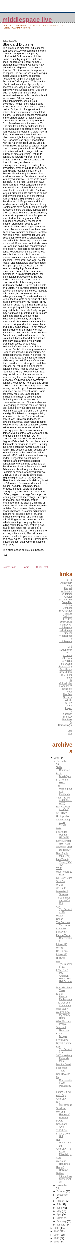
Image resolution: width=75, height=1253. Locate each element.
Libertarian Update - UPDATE (62, 835)
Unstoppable (62, 816)
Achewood (66, 591)
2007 (57, 757)
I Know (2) (61, 944)
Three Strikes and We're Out (63, 900)
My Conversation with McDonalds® (64, 1083)
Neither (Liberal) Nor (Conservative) (64, 1177)
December (62, 761)
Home (25, 567)
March (60, 1218)
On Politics (61, 951)
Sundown (61, 1108)
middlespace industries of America (65, 630)
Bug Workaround (64, 1103)
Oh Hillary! (61, 812)
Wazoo (59, 915)
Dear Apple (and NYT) (63, 854)
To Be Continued (63, 769)
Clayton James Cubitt (65, 598)
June (59, 1207)
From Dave (62, 1039)
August (61, 1201)
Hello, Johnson (67, 606)
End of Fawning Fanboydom (64, 996)
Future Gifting (63, 1092)
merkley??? (66, 624)
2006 (57, 1228)
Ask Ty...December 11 (64, 964)
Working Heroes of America (62, 1114)
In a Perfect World (62, 781)
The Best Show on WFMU (67, 697)
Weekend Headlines (63, 1162)
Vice (70, 733)
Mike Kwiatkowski (65, 648)
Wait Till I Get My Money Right (63, 1015)
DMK (58, 828)
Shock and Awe (61, 1125)
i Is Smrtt (60, 888)
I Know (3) (61, 932)
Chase (59, 919)
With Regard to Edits (64, 873)
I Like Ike (61, 928)
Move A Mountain (67, 654)
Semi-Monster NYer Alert (63, 842)
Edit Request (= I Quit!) (63, 808)
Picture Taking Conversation (64, 938)
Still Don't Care (64, 878)
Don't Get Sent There (64, 989)
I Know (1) (61, 954)
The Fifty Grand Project (68, 705)
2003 (57, 1238)
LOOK (59, 1120)
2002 (57, 1241)
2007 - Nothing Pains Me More (64, 1058)
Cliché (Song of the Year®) (63, 822)
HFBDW (60, 957)
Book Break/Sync (63, 775)
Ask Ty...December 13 (64, 909)
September (62, 1194)
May (59, 1211)
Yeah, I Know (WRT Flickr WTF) (64, 800)
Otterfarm (67, 658)
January (61, 1224)
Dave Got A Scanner (62, 893)
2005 (57, 1231)
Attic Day (61, 1095)
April (59, 1214)
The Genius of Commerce (63, 1004)
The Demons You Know (63, 924)
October (61, 1191)
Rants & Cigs (65, 666)
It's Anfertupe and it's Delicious (66, 613)
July (59, 1204)
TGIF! (59, 868)
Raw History (66, 669)
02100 (69, 580)
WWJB (59, 947)
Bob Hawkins (63, 1074)
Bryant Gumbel (64, 1043)
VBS (70, 730)
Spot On (60, 881)
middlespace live (27, 19)
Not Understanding (64, 1142)
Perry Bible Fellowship (67, 662)
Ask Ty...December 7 (64, 1049)
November (62, 1185)
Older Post (42, 567)
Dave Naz (67, 602)
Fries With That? (61, 1069)
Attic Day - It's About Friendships (63, 1151)
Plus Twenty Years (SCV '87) (63, 862)
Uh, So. (60, 884)
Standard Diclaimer (62, 1029)
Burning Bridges (61, 1035)
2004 (57, 1234)
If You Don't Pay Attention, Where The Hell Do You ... (64, 977)
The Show (67, 719)
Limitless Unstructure (66, 620)
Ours (58, 1157)
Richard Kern (65, 672)
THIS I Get (61, 1130)
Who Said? (62, 1009)
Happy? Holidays (62, 1168)
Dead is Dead (63, 1064)
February (62, 1221)
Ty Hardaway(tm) (65, 725)
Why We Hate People (63, 1022)
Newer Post (9, 567)
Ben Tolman (66, 594)
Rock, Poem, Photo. (66, 676)
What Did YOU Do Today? (64, 848)
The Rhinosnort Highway (66, 714)
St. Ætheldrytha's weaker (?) (65, 683)
